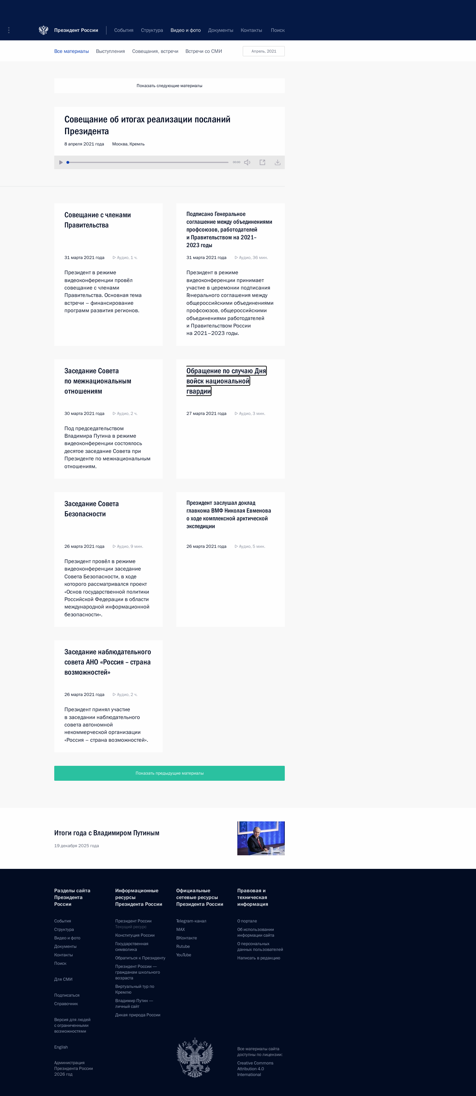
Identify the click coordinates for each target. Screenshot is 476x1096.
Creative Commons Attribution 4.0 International (255, 1069)
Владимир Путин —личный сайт (134, 1004)
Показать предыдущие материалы (170, 773)
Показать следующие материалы (169, 86)
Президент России (76, 10)
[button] (11, 10)
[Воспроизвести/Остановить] (61, 162)
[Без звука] (247, 162)
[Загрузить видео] (277, 162)
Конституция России (135, 935)
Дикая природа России (137, 1015)
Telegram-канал (191, 921)
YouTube (183, 955)
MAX (180, 929)
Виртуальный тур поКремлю (134, 989)
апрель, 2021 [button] (264, 51)
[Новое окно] (262, 162)
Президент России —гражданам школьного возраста (137, 972)
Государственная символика (131, 947)
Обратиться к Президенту (140, 958)
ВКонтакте (186, 938)
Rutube (183, 946)
